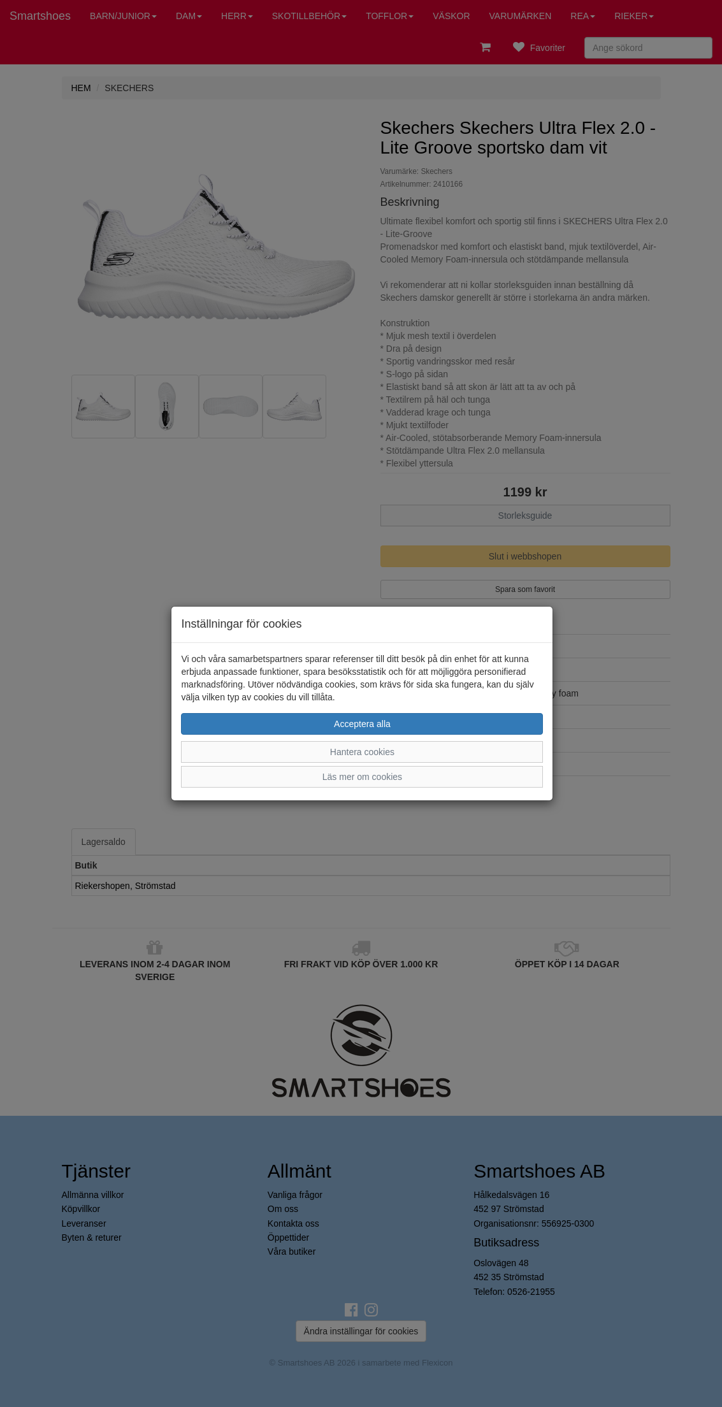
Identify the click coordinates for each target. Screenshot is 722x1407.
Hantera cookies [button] (362, 752)
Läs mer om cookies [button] (362, 777)
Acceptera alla (362, 724)
